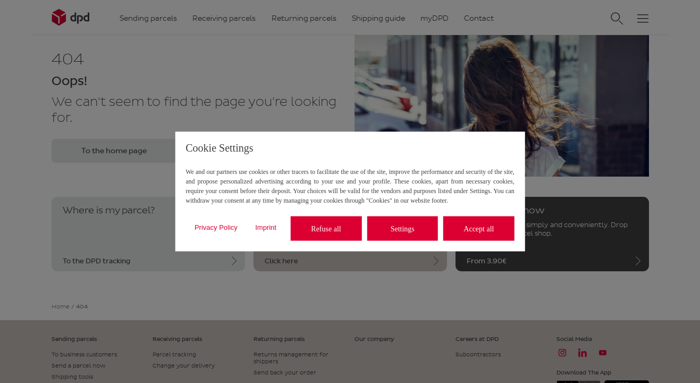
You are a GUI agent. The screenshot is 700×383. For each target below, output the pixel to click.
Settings (403, 228)
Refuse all (326, 228)
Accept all (478, 228)
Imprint (265, 227)
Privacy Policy (216, 227)
